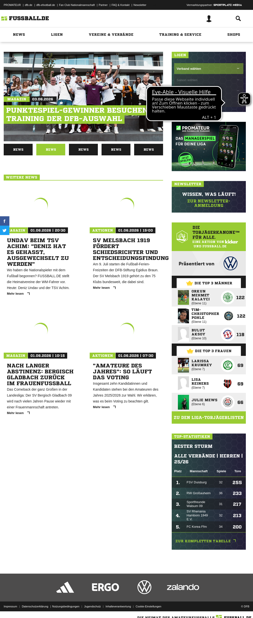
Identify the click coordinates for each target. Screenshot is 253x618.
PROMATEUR (12, 4)
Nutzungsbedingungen (65, 606)
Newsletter (139, 4)
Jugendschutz (92, 606)
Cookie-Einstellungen (148, 606)
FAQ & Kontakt (121, 4)
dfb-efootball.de (45, 4)
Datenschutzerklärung (35, 606)
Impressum (10, 606)
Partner (103, 4)
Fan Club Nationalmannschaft (77, 4)
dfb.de (28, 4)
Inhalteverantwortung (118, 606)
